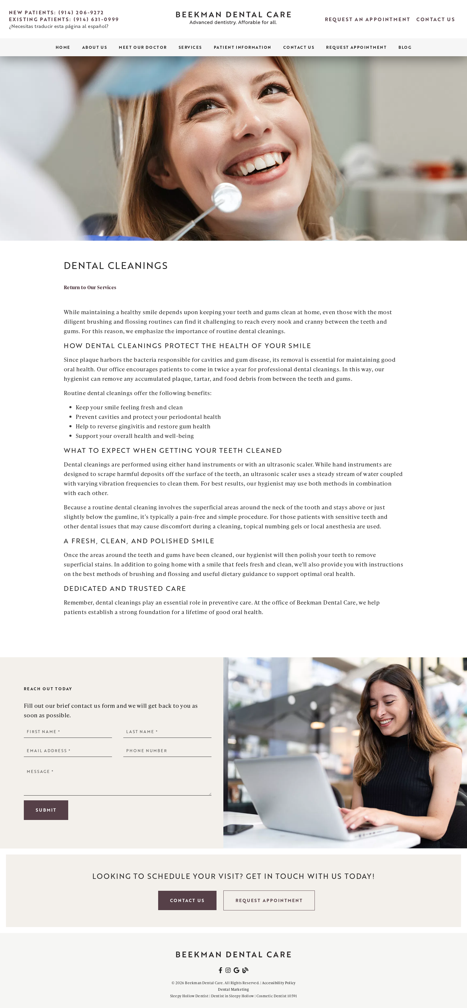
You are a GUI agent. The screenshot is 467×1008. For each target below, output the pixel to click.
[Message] (117, 781)
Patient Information (242, 47)
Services (190, 47)
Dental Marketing (233, 989)
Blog (404, 47)
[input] (68, 731)
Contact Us (299, 47)
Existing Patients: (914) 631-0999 (64, 19)
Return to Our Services (90, 287)
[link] (233, 19)
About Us (94, 47)
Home (63, 47)
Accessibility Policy (279, 982)
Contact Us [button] (187, 900)
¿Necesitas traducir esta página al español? (58, 26)
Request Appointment (356, 47)
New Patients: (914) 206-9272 (56, 12)
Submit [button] (46, 810)
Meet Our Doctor (143, 47)
